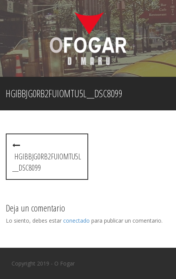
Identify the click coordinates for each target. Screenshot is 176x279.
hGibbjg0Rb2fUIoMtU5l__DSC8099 (46, 157)
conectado (76, 220)
